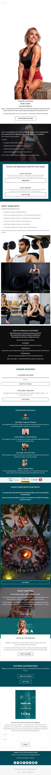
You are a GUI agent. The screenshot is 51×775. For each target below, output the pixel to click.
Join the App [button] (25, 194)
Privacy (24, 772)
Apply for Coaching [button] (25, 384)
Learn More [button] (25, 582)
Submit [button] (25, 744)
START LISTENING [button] (25, 654)
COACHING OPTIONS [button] (25, 118)
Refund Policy (30, 772)
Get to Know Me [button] (25, 614)
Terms (19, 772)
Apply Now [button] (25, 180)
